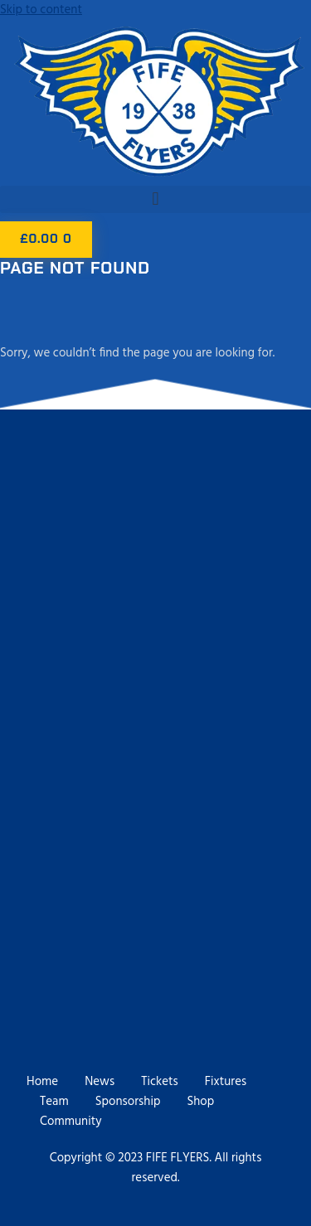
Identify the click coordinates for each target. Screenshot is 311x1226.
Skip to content (41, 10)
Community (71, 1122)
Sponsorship (128, 1102)
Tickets (159, 1082)
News (99, 1082)
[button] (155, 199)
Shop (200, 1102)
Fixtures (226, 1082)
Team (54, 1102)
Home (42, 1082)
